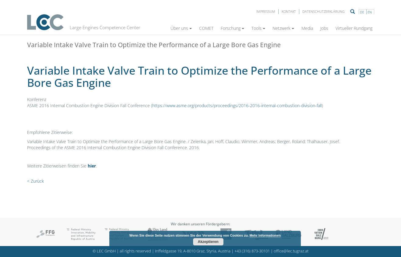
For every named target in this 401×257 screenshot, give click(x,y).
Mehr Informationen (265, 235)
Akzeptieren (208, 242)
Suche (352, 11)
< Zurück (35, 181)
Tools (258, 28)
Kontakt (289, 11)
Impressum (265, 11)
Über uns (181, 28)
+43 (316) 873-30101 (252, 251)
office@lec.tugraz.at (291, 251)
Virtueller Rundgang (354, 28)
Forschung (232, 28)
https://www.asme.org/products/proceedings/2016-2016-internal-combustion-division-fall (237, 105)
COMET (206, 28)
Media (307, 28)
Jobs (324, 28)
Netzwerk (283, 28)
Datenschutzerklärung (323, 11)
